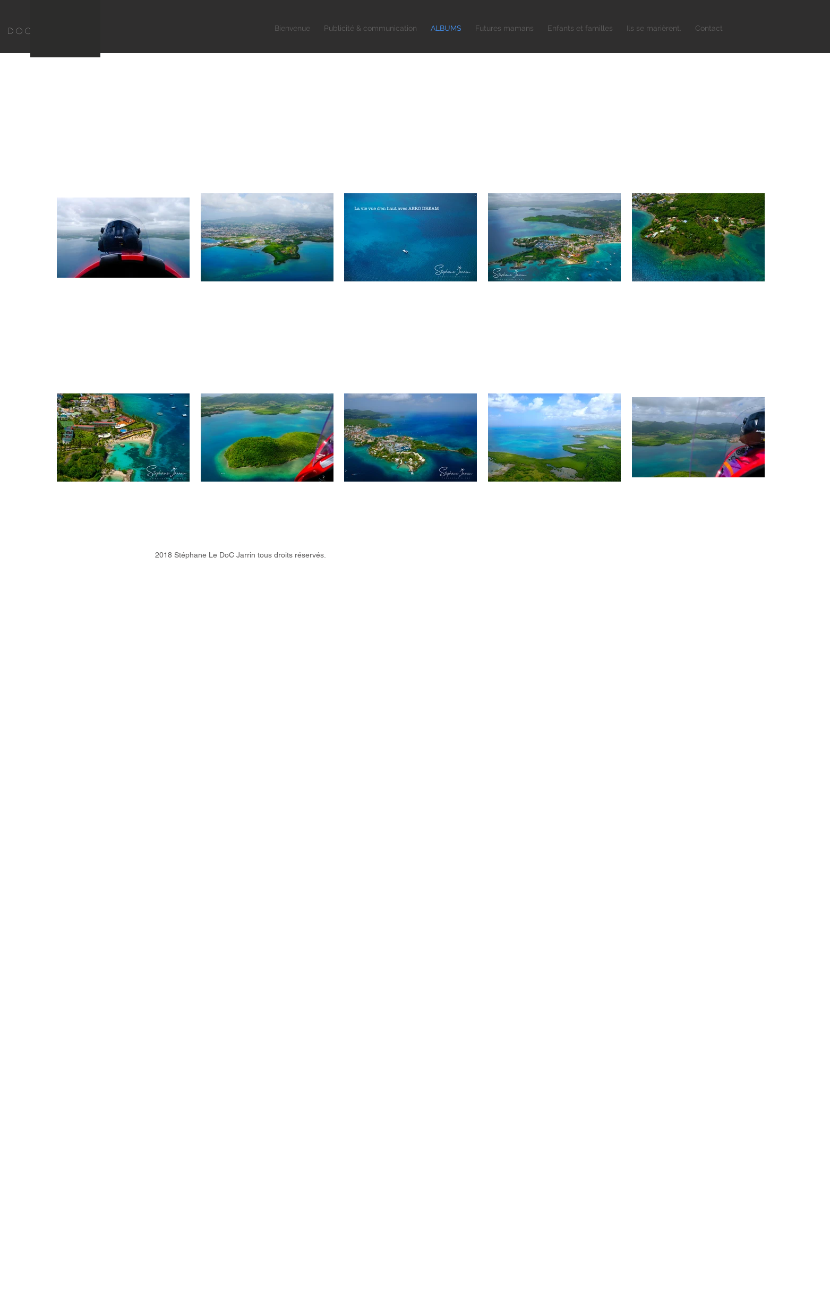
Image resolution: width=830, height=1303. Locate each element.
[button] (370, 28)
